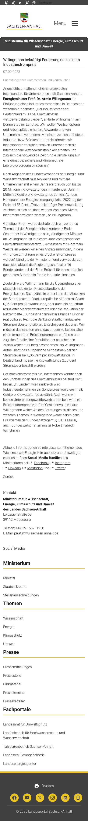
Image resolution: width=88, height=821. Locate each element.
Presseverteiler (14, 701)
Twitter (60, 468)
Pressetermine (13, 693)
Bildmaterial (12, 684)
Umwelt (9, 644)
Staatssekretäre (14, 587)
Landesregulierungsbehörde (24, 755)
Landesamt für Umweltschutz (25, 724)
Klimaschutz (12, 635)
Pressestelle (12, 676)
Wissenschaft (13, 618)
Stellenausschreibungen (21, 595)
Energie (8, 627)
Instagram (62, 463)
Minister (9, 578)
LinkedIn (14, 468)
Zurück (8, 477)
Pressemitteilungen (17, 667)
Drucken (44, 786)
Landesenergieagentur (19, 764)
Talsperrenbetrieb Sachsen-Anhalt (28, 746)
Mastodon (35, 468)
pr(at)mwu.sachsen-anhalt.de (36, 533)
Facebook (41, 463)
